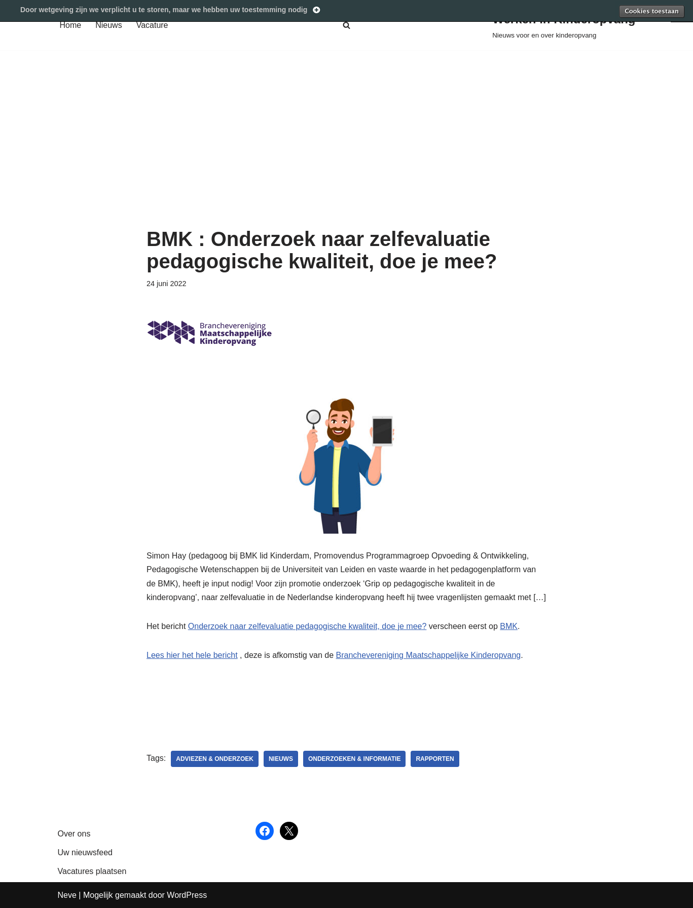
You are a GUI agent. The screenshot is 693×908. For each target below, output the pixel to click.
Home (71, 25)
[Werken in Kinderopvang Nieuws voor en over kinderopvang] (563, 25)
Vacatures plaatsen (92, 871)
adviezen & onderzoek (214, 758)
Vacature (152, 25)
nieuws (281, 758)
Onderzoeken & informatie (354, 758)
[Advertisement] (346, 152)
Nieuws (108, 25)
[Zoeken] (346, 25)
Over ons (74, 833)
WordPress (187, 895)
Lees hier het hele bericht (192, 655)
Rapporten (435, 758)
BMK (509, 626)
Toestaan (651, 11)
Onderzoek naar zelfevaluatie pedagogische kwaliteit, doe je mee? (307, 626)
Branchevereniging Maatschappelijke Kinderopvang (428, 655)
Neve (67, 895)
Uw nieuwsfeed (85, 852)
